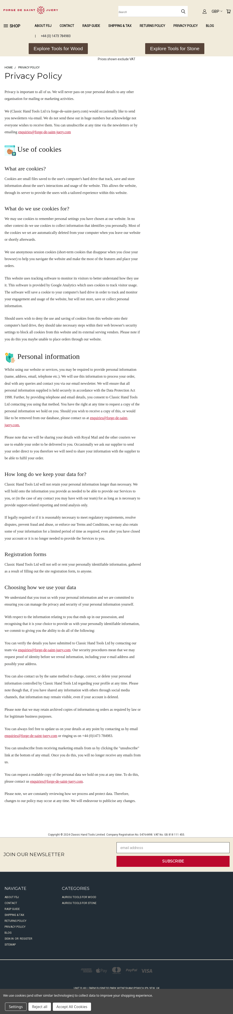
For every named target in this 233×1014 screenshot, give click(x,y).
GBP (217, 11)
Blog (210, 26)
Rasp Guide (91, 26)
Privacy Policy (185, 26)
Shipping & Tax (120, 26)
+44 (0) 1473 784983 (56, 36)
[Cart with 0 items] (228, 11)
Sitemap (10, 944)
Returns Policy (152, 26)
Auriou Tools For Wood (79, 897)
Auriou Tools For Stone (79, 903)
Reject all (39, 1006)
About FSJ (43, 26)
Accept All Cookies (71, 1006)
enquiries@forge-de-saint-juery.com (44, 132)
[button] (58, 48)
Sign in (9, 938)
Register (26, 938)
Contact (67, 26)
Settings (16, 1006)
